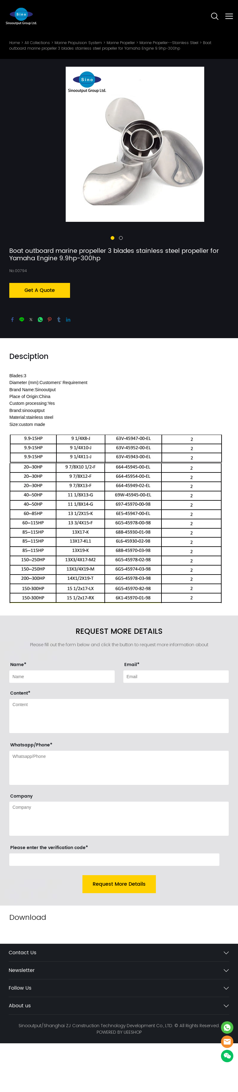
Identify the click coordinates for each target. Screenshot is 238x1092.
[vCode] (114, 908)
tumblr (59, 368)
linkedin (68, 368)
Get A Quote (39, 339)
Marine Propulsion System (78, 42)
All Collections (37, 42)
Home (14, 42)
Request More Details (119, 933)
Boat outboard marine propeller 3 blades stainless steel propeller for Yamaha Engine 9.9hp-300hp (110, 45)
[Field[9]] (62, 725)
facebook (12, 368)
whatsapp (40, 368)
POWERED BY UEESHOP (119, 1081)
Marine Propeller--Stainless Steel (168, 42)
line (22, 368)
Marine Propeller (121, 42)
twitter (31, 368)
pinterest (49, 368)
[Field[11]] (176, 725)
